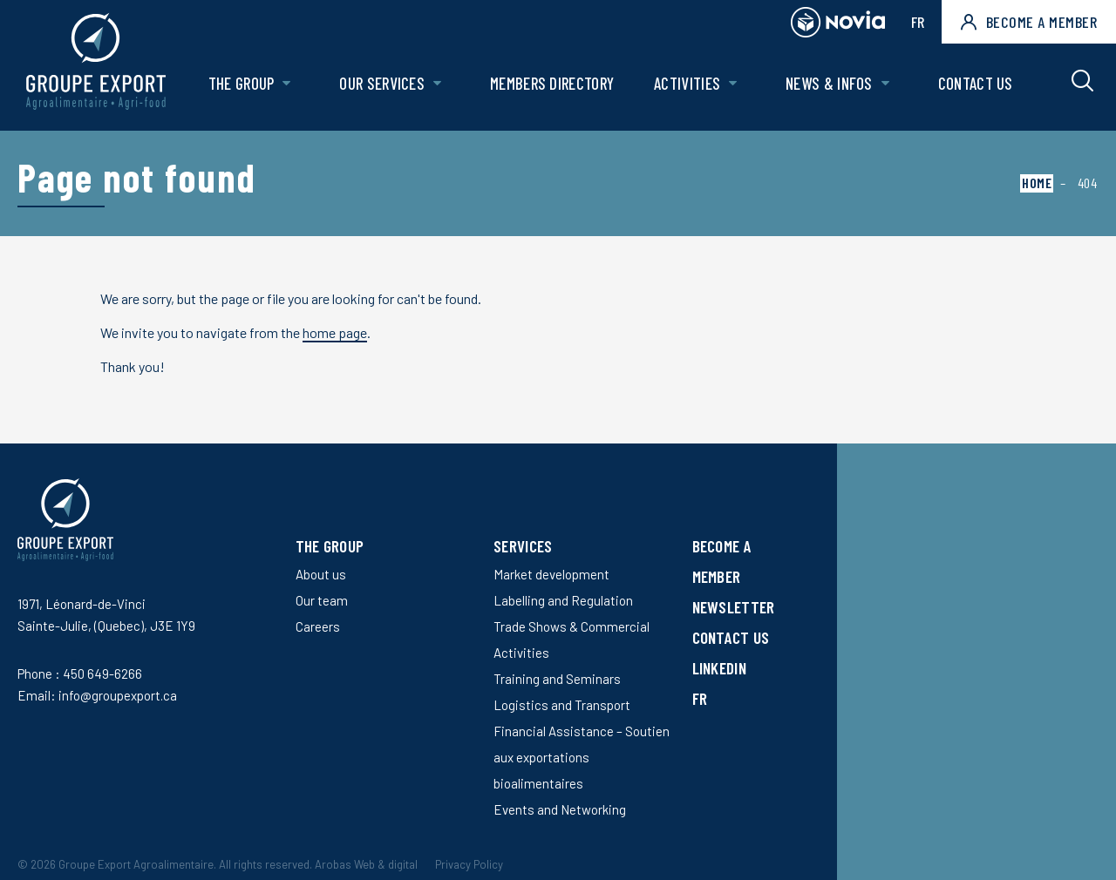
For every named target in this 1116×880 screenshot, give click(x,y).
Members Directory (553, 84)
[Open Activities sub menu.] (733, 85)
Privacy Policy (469, 864)
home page (335, 332)
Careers (318, 626)
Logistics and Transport (561, 705)
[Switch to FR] (743, 698)
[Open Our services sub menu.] (438, 85)
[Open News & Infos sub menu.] (885, 85)
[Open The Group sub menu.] (288, 85)
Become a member (1029, 21)
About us (321, 574)
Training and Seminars (557, 679)
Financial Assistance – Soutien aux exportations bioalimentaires (581, 757)
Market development (551, 574)
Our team (322, 600)
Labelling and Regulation (563, 600)
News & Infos (829, 84)
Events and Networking (559, 809)
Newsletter (733, 607)
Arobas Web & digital (366, 864)
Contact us (975, 84)
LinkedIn (719, 668)
